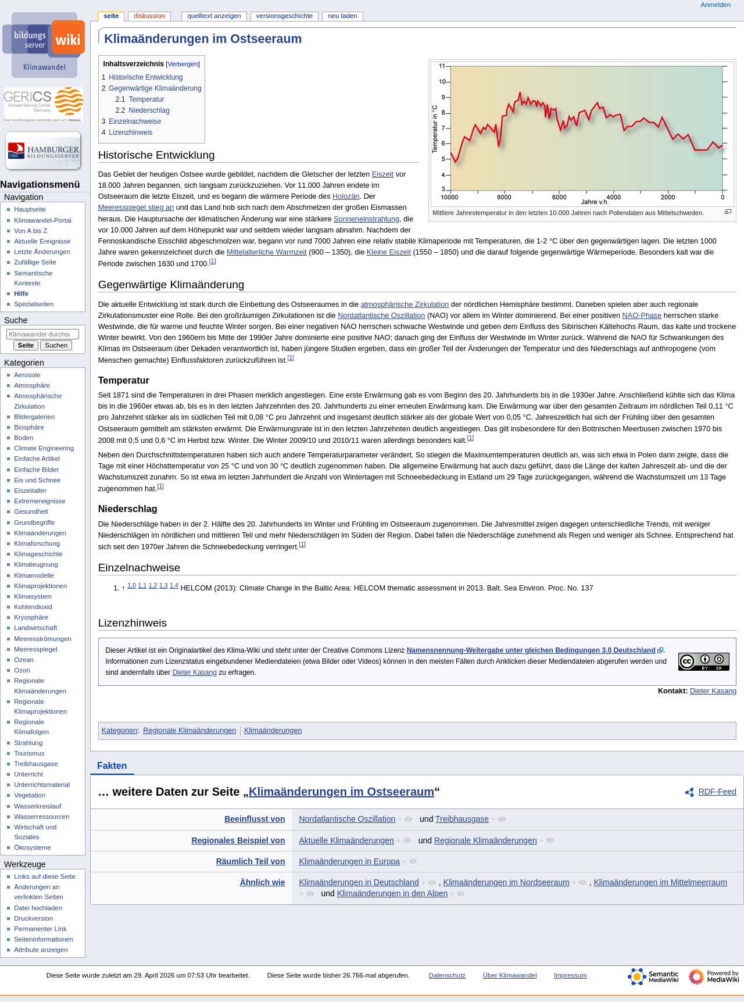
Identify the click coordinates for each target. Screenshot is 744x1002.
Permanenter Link (40, 928)
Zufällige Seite (35, 262)
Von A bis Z (30, 230)
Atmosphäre (32, 385)
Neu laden (342, 15)
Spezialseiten (33, 303)
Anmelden (716, 4)
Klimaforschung (37, 543)
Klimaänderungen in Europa (349, 861)
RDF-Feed (717, 791)
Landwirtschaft (35, 627)
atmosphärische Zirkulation (405, 304)
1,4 (174, 585)
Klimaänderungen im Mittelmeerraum (661, 882)
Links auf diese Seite (45, 876)
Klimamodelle (34, 575)
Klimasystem (33, 596)
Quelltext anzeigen (214, 15)
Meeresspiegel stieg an (136, 207)
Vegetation (29, 795)
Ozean (24, 659)
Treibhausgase (462, 819)
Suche (15, 320)
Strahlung (28, 742)
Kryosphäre (31, 617)
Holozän (346, 196)
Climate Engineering (44, 448)
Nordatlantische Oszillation (381, 316)
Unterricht (28, 774)
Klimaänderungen (273, 731)
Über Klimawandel (510, 975)
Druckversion (33, 918)
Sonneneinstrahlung (366, 219)
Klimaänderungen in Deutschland (359, 882)
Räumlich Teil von (250, 861)
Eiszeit (383, 174)
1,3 (163, 585)
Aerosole (27, 374)
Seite (111, 15)
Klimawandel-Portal (42, 220)
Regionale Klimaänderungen (189, 731)
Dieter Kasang (195, 672)
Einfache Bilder (36, 469)
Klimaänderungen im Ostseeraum (341, 791)
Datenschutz (447, 975)
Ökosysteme (32, 847)
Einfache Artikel (37, 458)
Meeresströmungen (42, 638)
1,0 (131, 585)
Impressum (570, 975)
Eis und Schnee (37, 480)
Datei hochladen (38, 907)
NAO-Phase (642, 316)
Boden (23, 437)
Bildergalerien (34, 416)
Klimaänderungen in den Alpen (392, 893)
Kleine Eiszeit (389, 252)
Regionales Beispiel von (238, 840)
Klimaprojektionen (40, 585)
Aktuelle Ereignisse (42, 241)
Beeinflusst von (254, 819)
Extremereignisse (39, 501)
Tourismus (29, 753)
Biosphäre (29, 427)
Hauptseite (30, 209)
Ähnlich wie (262, 882)
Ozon (22, 670)
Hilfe (21, 293)
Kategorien (119, 731)
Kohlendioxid (33, 606)
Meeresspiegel (36, 649)
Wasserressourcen (41, 816)
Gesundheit (31, 511)
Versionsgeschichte (284, 15)
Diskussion (149, 15)
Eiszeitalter (30, 490)
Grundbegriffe (34, 522)
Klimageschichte (38, 553)
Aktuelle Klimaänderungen (346, 840)
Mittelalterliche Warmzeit (267, 252)
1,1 (142, 585)
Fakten (112, 766)
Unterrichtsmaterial (42, 784)
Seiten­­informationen (43, 939)
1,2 (153, 585)
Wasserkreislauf (37, 806)
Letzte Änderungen (42, 251)
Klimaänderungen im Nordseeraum (506, 882)
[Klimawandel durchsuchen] (42, 334)
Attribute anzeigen (40, 949)
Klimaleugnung (36, 564)
